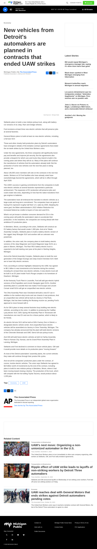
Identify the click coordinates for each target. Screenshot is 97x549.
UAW (23, 383)
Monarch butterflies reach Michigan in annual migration (76, 84)
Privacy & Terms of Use (81, 523)
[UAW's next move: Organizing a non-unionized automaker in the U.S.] (16, 449)
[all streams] (87, 9)
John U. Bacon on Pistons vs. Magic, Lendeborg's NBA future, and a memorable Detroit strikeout (78, 107)
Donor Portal (76, 3)
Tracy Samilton (35, 451)
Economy (7, 23)
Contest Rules (59, 527)
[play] (5, 9)
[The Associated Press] (8, 401)
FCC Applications (80, 527)
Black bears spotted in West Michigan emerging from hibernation (76, 75)
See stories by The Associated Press (28, 405)
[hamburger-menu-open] (4, 3)
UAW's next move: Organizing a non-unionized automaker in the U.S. (56, 447)
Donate (89, 3)
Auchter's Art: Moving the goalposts (75, 116)
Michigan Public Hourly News (63, 523)
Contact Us (37, 523)
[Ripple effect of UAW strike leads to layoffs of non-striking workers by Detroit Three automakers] (16, 470)
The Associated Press (28, 72)
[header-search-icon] (67, 3)
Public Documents (39, 531)
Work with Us (38, 527)
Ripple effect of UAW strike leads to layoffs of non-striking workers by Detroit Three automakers (62, 470)
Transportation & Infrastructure (41, 442)
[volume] (11, 9)
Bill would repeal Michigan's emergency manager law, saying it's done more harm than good (78, 64)
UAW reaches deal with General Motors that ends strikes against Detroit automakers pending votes (60, 495)
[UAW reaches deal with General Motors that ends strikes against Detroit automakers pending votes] (16, 496)
